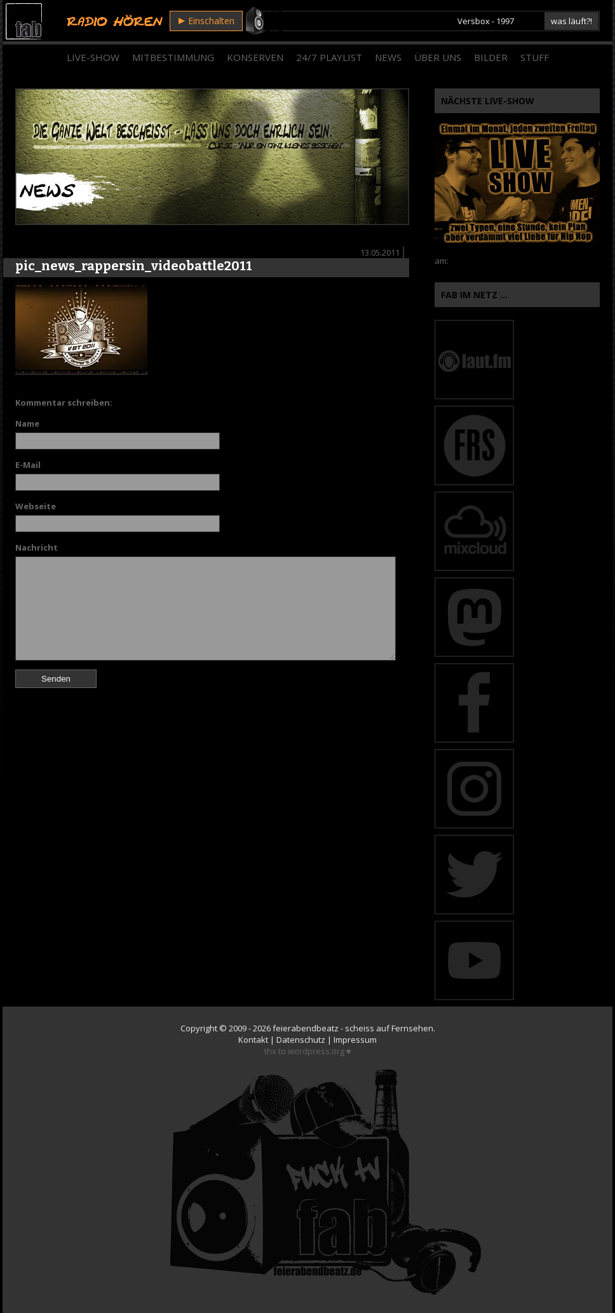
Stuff (534, 57)
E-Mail (28, 465)
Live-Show (93, 57)
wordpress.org (316, 1051)
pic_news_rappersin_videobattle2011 (133, 265)
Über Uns (437, 57)
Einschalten (206, 21)
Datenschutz (300, 1039)
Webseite (35, 506)
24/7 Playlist (329, 57)
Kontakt (253, 1039)
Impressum (355, 1039)
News (388, 57)
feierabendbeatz (306, 1028)
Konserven (255, 57)
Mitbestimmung (173, 57)
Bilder (491, 57)
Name (27, 423)
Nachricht (36, 547)
